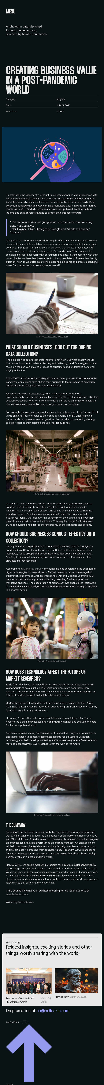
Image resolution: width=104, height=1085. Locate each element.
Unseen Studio (50, 336)
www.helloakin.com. (17, 894)
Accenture (37, 393)
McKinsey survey (33, 568)
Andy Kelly (50, 661)
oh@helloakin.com (52, 1034)
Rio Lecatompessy (50, 494)
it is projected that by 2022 (60, 247)
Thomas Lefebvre (50, 815)
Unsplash (64, 336)
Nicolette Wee (26, 902)
